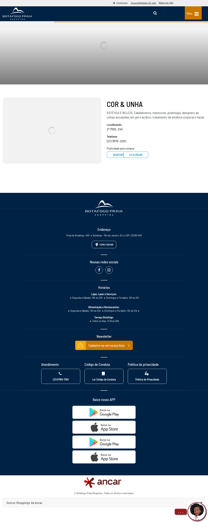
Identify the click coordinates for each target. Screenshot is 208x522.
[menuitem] (118, 3)
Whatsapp (120, 154)
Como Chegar (103, 244)
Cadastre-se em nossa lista (104, 345)
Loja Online (150, 154)
